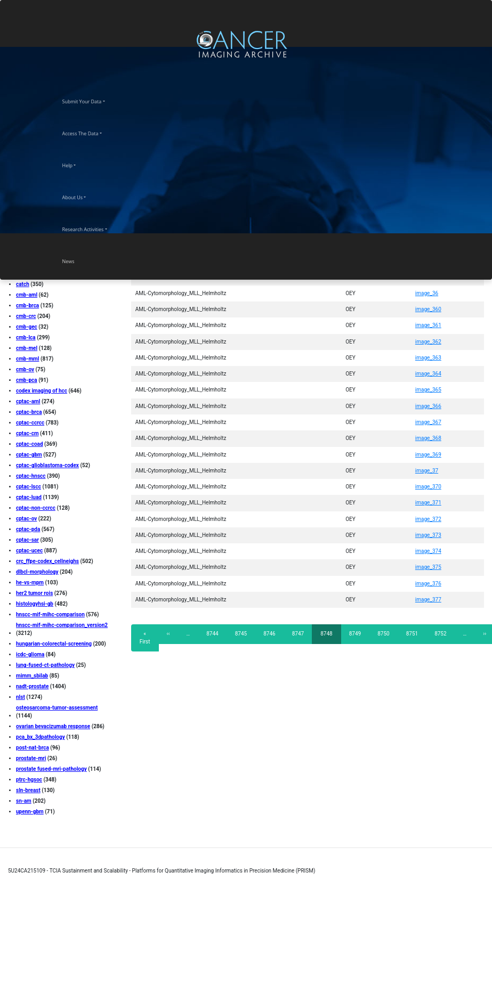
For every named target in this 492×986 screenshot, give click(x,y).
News (77, 260)
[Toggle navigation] (483, 44)
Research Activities (92, 228)
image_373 (428, 535)
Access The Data (89, 132)
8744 (212, 633)
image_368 (428, 438)
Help (77, 164)
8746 (269, 633)
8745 (241, 633)
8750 (383, 633)
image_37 (426, 471)
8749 (355, 633)
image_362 (428, 342)
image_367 (428, 422)
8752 (440, 633)
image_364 (428, 374)
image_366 (428, 406)
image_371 (428, 503)
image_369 (428, 455)
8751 (412, 633)
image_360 (428, 309)
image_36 (426, 293)
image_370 (428, 487)
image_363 (428, 358)
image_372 (428, 519)
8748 (329, 636)
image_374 (428, 551)
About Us (82, 196)
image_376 (428, 583)
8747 (298, 633)
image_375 (428, 567)
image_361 (428, 325)
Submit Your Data (91, 100)
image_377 (428, 599)
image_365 (428, 390)
